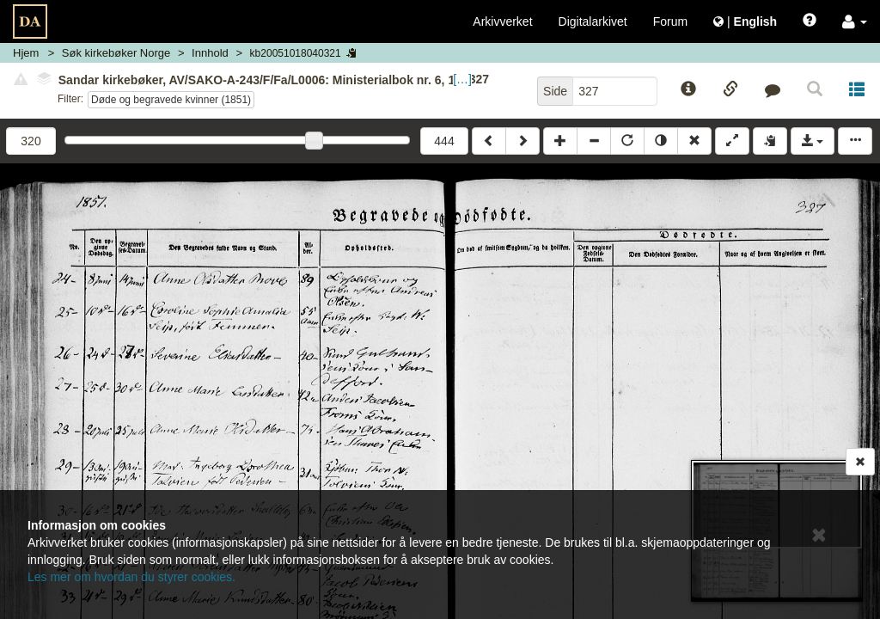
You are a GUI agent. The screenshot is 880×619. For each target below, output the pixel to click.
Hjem (26, 52)
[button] (854, 21)
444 (444, 141)
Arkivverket (502, 21)
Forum (670, 21)
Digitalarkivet (593, 21)
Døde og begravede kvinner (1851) (171, 100)
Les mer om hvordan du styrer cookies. (131, 577)
